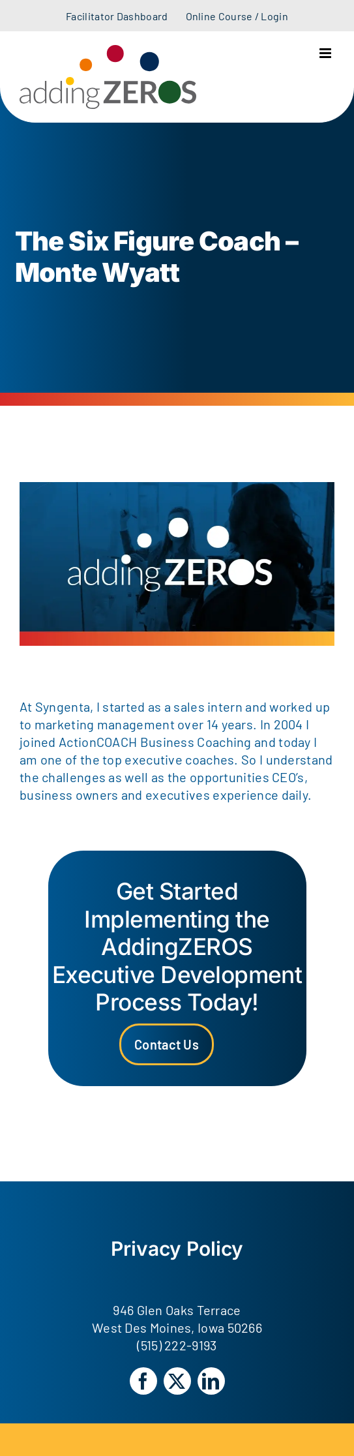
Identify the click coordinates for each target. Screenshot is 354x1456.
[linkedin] (211, 1381)
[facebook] (143, 1381)
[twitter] (177, 1381)
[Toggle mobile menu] (326, 53)
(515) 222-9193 (176, 1345)
